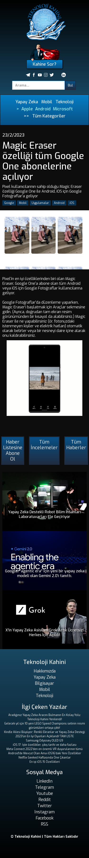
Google (9, 203)
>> (26, 116)
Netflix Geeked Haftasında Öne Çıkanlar (45, 757)
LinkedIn (44, 781)
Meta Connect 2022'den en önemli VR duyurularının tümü (44, 749)
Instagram (44, 812)
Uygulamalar (40, 203)
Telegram (44, 787)
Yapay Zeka (26, 102)
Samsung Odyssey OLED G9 (44, 740)
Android (43, 109)
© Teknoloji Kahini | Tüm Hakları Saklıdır (44, 836)
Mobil (46, 102)
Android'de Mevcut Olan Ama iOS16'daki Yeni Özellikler (44, 753)
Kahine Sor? (44, 64)
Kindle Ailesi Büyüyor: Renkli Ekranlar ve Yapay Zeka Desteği (44, 732)
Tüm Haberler (76, 445)
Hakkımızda (45, 671)
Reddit (44, 799)
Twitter (44, 806)
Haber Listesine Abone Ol (12, 450)
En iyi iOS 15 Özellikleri (44, 762)
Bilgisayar (44, 683)
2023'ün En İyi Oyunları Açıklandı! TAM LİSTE (44, 736)
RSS (44, 824)
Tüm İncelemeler (44, 445)
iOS (72, 203)
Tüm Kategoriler (49, 116)
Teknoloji (65, 102)
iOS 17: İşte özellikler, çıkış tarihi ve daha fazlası (44, 745)
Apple (27, 109)
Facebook (44, 818)
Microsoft (63, 109)
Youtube (44, 793)
